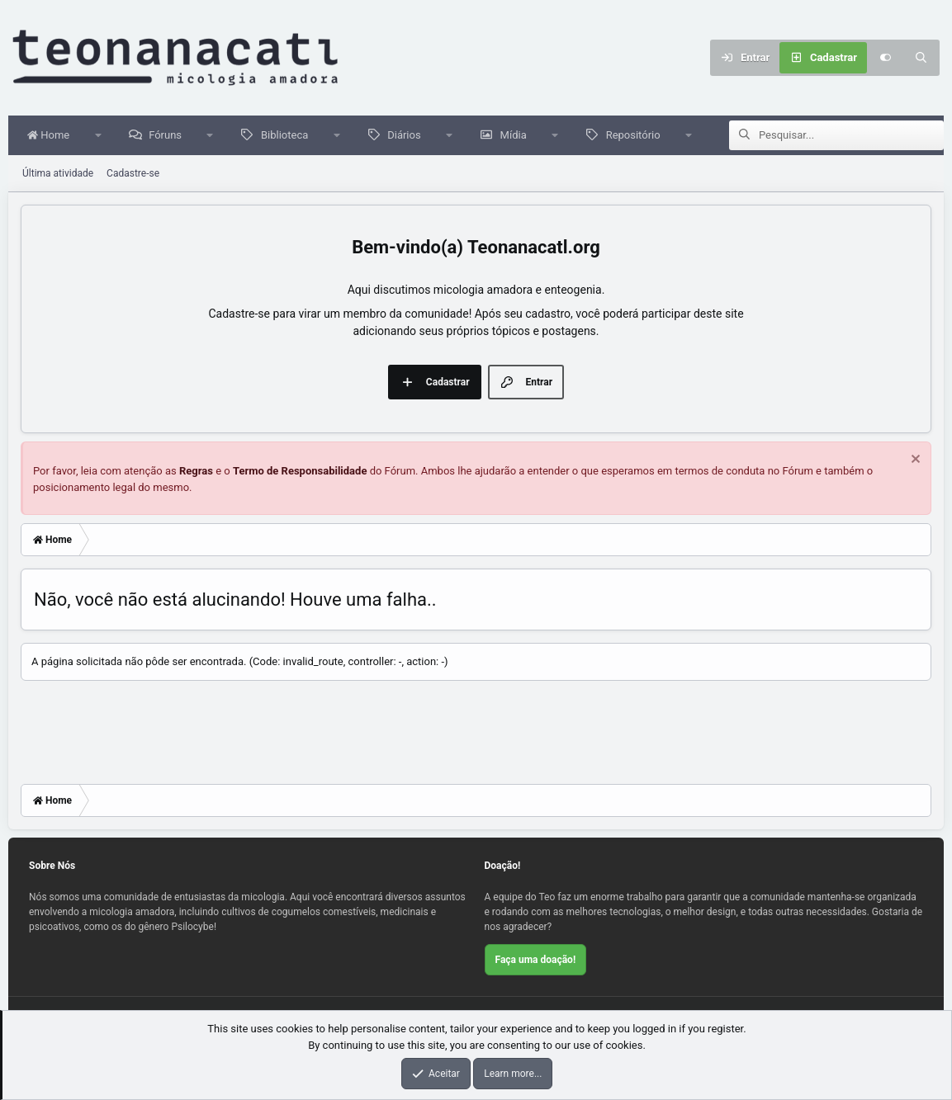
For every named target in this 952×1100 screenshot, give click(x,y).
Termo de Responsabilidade (300, 471)
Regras (196, 471)
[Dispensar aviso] (914, 461)
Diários (407, 136)
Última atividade (57, 174)
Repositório (637, 136)
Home (52, 136)
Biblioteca (288, 136)
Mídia (517, 136)
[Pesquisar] (921, 58)
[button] (102, 136)
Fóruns (169, 136)
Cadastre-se (133, 174)
